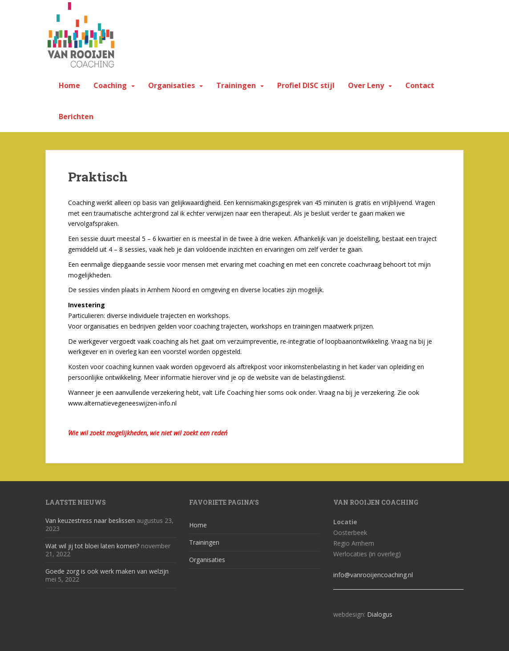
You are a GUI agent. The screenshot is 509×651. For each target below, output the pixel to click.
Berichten (76, 116)
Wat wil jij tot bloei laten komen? (92, 546)
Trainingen (236, 85)
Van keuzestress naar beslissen (90, 520)
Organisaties (171, 85)
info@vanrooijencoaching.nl (373, 575)
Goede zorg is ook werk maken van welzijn (107, 571)
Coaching (110, 85)
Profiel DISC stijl (306, 85)
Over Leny (366, 85)
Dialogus (379, 614)
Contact (419, 85)
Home (69, 85)
